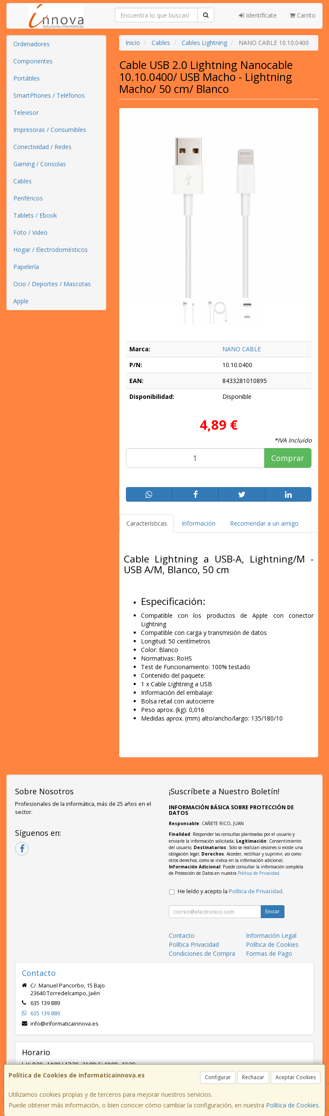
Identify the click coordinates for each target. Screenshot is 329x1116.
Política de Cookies (292, 1105)
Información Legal (271, 935)
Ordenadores (31, 44)
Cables (22, 181)
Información (198, 523)
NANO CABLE (241, 349)
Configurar (218, 1077)
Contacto (181, 935)
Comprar (287, 458)
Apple (21, 301)
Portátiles (26, 78)
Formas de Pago (269, 953)
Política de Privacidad (258, 873)
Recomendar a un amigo (264, 523)
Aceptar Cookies (295, 1077)
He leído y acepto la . (231, 891)
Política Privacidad (194, 944)
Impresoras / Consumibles (49, 130)
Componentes (33, 61)
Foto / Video (30, 232)
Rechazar (253, 1077)
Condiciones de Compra (202, 953)
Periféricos (28, 198)
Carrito (303, 15)
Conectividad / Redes (42, 147)
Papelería (26, 267)
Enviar (272, 911)
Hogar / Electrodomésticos (50, 249)
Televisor (26, 112)
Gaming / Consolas (39, 164)
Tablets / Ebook (35, 215)
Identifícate (258, 15)
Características (146, 523)
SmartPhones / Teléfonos (49, 95)
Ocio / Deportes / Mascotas (52, 284)
